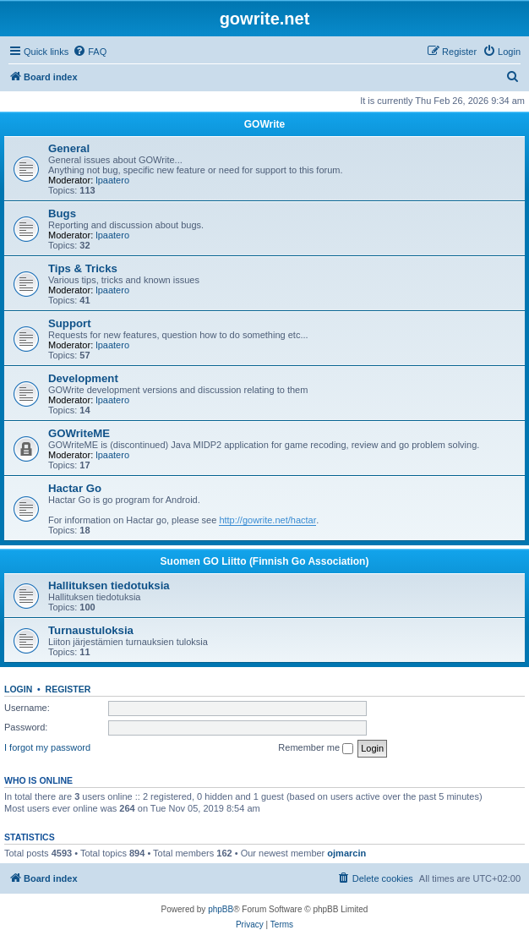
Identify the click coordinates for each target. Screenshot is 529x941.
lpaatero (112, 180)
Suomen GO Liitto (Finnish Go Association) (265, 561)
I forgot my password (47, 747)
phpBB (220, 909)
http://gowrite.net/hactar (267, 520)
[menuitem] (89, 51)
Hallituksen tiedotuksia (109, 585)
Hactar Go (74, 488)
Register (68, 689)
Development (83, 378)
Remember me (315, 748)
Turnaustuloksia (91, 630)
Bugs (62, 213)
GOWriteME (79, 433)
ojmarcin (346, 853)
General (69, 148)
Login (18, 689)
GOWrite (264, 124)
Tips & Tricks (82, 268)
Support (69, 323)
